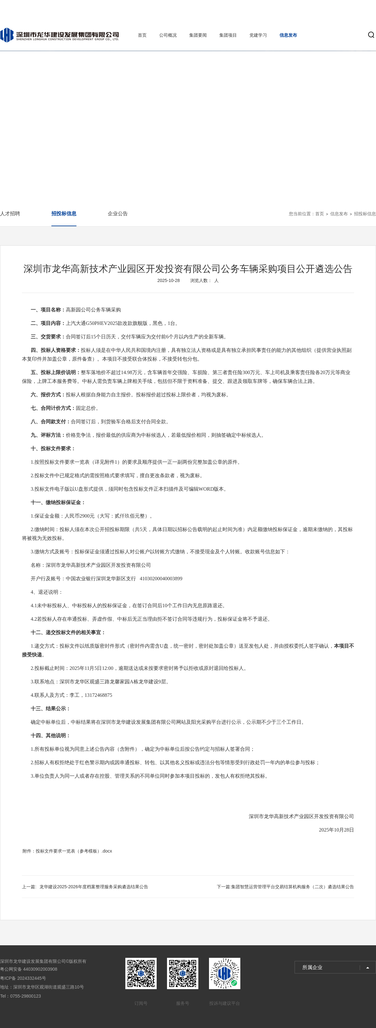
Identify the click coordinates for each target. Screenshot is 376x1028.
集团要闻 (198, 35)
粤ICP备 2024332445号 (23, 978)
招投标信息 (63, 213)
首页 (142, 35)
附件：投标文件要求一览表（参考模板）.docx (67, 850)
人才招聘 (10, 213)
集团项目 (228, 35)
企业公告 (118, 213)
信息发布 (288, 35)
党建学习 (258, 35)
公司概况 (168, 35)
